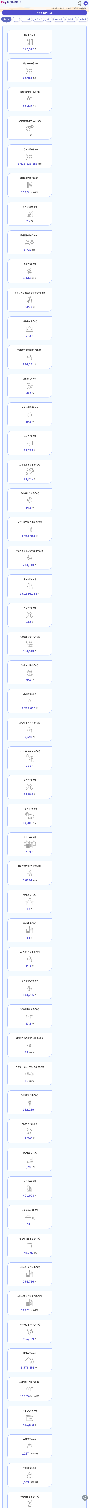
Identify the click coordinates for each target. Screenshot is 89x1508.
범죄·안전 (70, 19)
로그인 (80, 3)
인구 (16, 19)
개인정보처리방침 (20, 1486)
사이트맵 (35, 1486)
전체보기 (6, 19)
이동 (83, 1485)
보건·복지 (26, 19)
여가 (48, 19)
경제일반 (82, 19)
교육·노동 (38, 19)
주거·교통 (58, 19)
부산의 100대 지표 (44, 12)
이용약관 (5, 1486)
